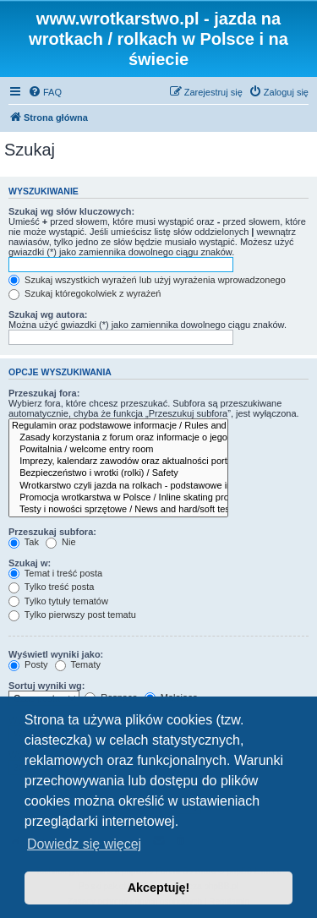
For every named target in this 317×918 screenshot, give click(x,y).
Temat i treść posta (55, 573)
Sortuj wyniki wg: (46, 685)
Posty (28, 664)
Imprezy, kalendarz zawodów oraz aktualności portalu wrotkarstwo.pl (118, 461)
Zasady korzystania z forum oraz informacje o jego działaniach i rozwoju (118, 438)
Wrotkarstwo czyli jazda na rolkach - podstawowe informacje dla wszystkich (118, 486)
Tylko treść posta (51, 587)
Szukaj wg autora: (48, 314)
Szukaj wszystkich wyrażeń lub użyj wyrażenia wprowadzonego (147, 280)
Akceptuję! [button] (159, 887)
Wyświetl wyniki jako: (55, 654)
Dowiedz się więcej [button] (84, 844)
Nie (61, 542)
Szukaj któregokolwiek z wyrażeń (84, 293)
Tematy (78, 664)
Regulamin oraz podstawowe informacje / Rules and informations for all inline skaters (118, 426)
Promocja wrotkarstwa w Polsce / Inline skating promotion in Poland (118, 498)
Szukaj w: (29, 563)
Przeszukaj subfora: (52, 532)
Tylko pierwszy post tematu (72, 614)
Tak (23, 542)
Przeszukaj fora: (43, 393)
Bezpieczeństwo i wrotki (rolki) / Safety (118, 473)
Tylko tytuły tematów (58, 601)
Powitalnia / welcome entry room (118, 450)
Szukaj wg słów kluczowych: (71, 211)
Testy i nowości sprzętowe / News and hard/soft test (118, 510)
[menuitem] (45, 92)
